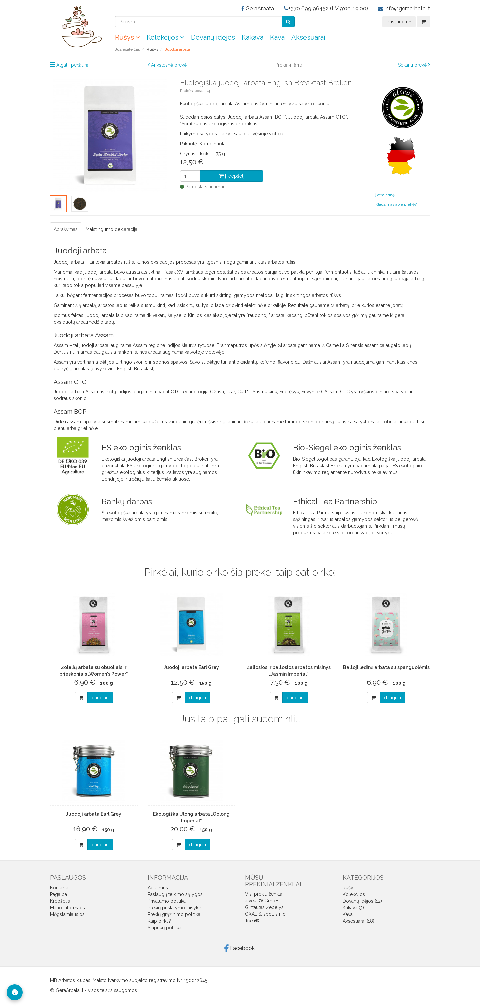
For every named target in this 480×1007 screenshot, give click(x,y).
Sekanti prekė (412, 65)
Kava (277, 37)
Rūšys (127, 37)
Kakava (252, 37)
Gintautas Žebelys (264, 907)
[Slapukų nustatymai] (15, 992)
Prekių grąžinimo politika (174, 914)
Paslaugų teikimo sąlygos (175, 894)
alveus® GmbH (262, 900)
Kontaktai (59, 887)
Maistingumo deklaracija (111, 229)
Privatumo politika (167, 901)
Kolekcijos (165, 37)
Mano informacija (68, 907)
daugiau (100, 697)
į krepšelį (231, 176)
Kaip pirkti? (159, 921)
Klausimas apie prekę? (396, 204)
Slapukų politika (164, 927)
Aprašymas (66, 229)
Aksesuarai (308, 37)
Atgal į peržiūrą (72, 65)
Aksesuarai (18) (358, 921)
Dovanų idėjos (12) (362, 901)
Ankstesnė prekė (169, 65)
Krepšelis (60, 901)
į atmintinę (385, 195)
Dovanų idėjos (213, 37)
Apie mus (158, 887)
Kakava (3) (353, 907)
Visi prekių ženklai (264, 894)
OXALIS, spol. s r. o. (266, 914)
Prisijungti (399, 21)
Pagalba (58, 894)
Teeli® (252, 920)
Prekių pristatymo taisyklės (176, 907)
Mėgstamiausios (67, 914)
